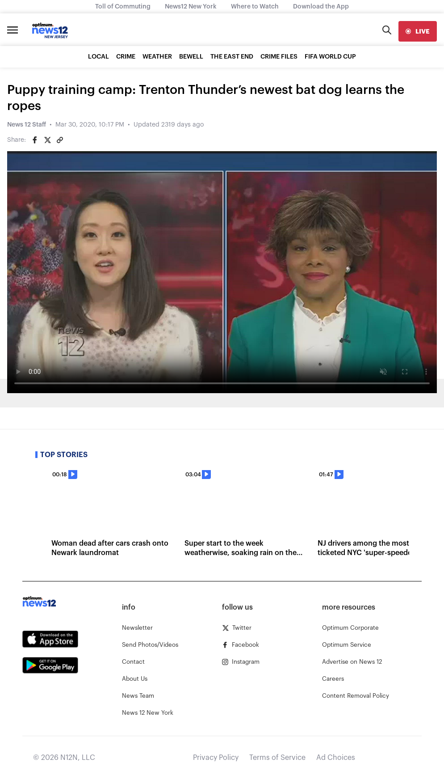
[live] (417, 31)
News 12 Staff (26, 125)
